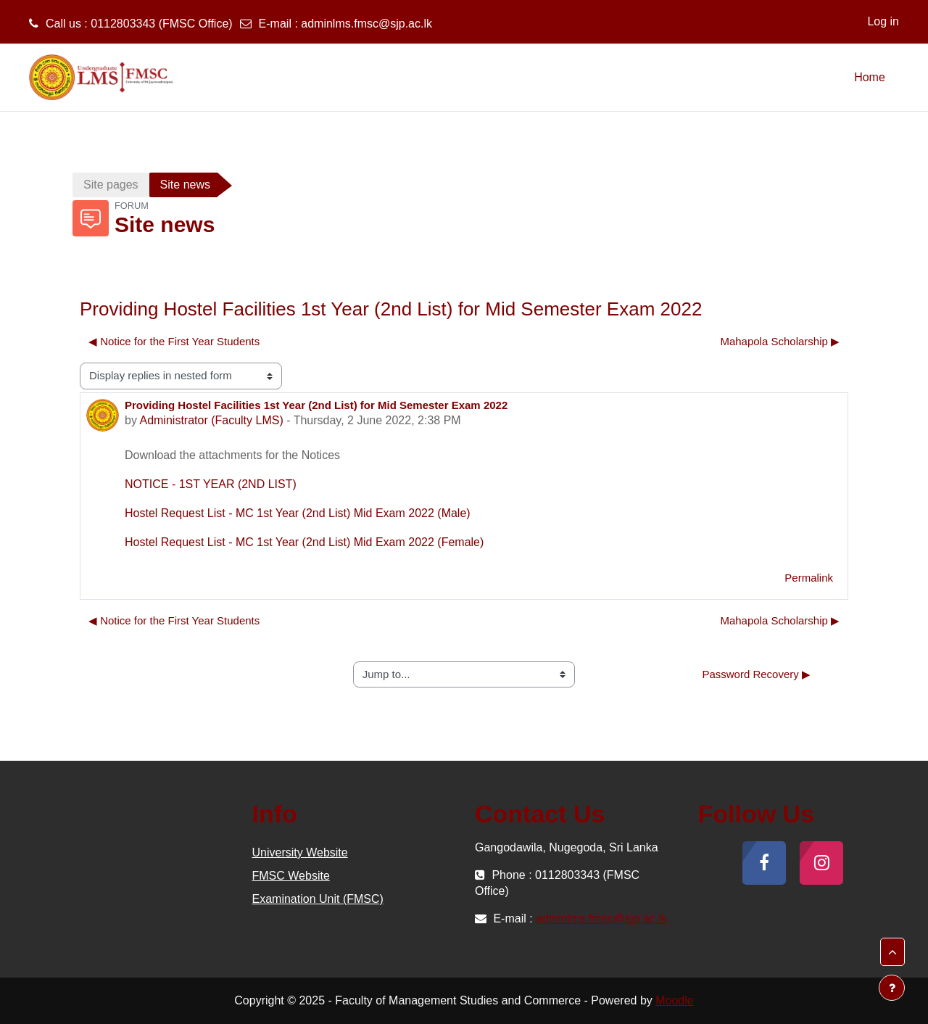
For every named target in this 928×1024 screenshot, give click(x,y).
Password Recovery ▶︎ (756, 674)
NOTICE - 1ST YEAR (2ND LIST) (211, 484)
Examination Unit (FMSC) (318, 899)
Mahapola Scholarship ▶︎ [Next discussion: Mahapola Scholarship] (780, 341)
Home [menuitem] (869, 77)
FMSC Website (291, 876)
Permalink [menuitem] (808, 577)
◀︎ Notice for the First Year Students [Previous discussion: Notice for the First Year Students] (174, 341)
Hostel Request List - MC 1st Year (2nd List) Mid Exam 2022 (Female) (304, 542)
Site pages (110, 184)
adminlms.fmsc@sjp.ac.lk (366, 23)
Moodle (674, 1000)
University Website (300, 852)
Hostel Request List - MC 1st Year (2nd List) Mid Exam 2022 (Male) (298, 513)
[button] (892, 952)
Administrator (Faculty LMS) (211, 420)
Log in (883, 21)
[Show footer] (892, 988)
